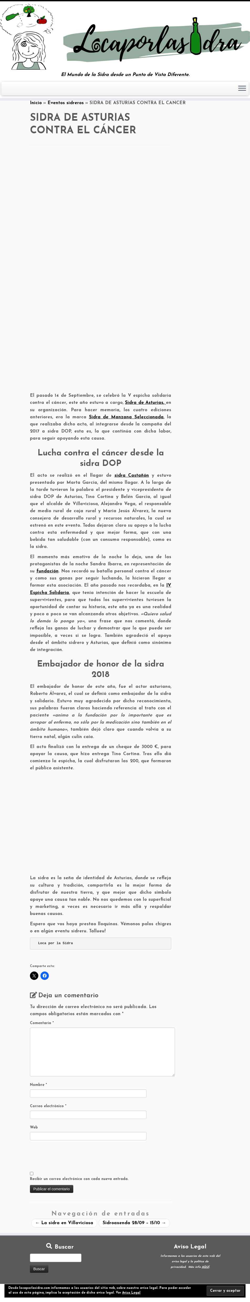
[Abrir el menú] (242, 89)
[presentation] (70, 1156)
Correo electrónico (48, 1106)
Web (34, 1128)
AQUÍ (205, 1267)
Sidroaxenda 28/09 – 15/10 (134, 1223)
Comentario (42, 1023)
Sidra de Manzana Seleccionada (126, 417)
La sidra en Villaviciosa (64, 1223)
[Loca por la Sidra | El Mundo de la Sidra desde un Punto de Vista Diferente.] (125, 37)
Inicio (36, 103)
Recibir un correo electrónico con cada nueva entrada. (79, 1179)
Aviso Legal (131, 1292)
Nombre (38, 1085)
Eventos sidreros (66, 103)
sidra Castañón (131, 475)
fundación (48, 571)
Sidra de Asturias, (145, 402)
